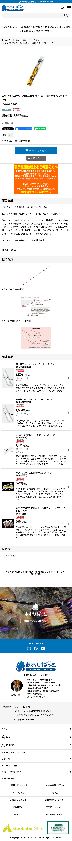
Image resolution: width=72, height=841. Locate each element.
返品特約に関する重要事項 (16, 141)
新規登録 (11, 745)
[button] (69, 8)
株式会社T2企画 (22, 707)
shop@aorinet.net (24, 719)
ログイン (11, 737)
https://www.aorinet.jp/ (36, 621)
